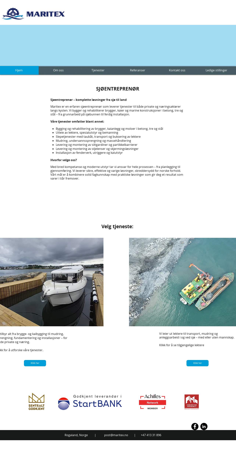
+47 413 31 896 (151, 435)
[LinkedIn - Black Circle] (203, 426)
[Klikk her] (35, 363)
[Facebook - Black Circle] (194, 426)
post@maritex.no (116, 435)
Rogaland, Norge (76, 435)
